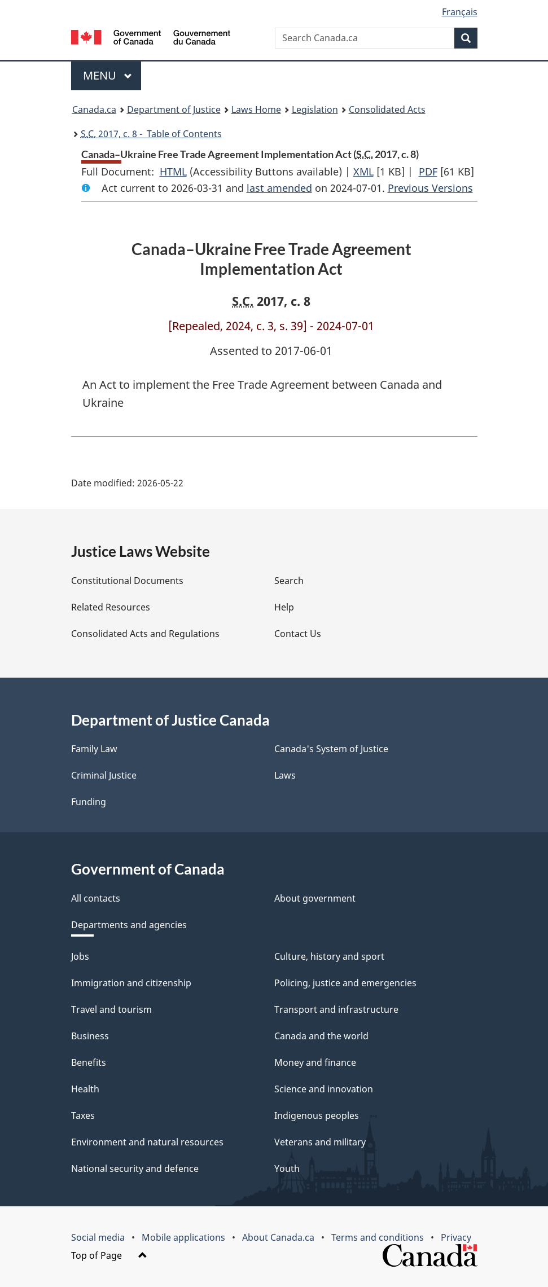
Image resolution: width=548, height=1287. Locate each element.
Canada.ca (94, 109)
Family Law (94, 749)
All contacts (95, 898)
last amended (279, 188)
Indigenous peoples (316, 1115)
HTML (173, 171)
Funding (88, 802)
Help (284, 607)
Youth (287, 1168)
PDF (428, 171)
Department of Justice (174, 109)
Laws (285, 775)
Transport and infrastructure (336, 1009)
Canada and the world (321, 1036)
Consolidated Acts (387, 109)
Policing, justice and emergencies (345, 983)
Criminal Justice (104, 775)
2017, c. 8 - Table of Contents (151, 134)
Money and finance (315, 1062)
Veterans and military (320, 1142)
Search (289, 580)
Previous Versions (430, 188)
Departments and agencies (129, 925)
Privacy (456, 1237)
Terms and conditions (377, 1237)
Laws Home (256, 109)
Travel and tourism (111, 1009)
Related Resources (110, 607)
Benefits (88, 1062)
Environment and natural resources (147, 1142)
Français (459, 12)
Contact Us (297, 633)
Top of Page (109, 1255)
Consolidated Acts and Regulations (145, 633)
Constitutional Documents (127, 580)
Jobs (80, 956)
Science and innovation (323, 1089)
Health (85, 1089)
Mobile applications (183, 1237)
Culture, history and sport (329, 956)
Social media (98, 1237)
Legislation (315, 109)
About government (315, 898)
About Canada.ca (278, 1237)
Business (90, 1036)
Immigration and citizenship (131, 983)
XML (363, 171)
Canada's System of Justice (331, 749)
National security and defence (135, 1168)
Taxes (83, 1115)
